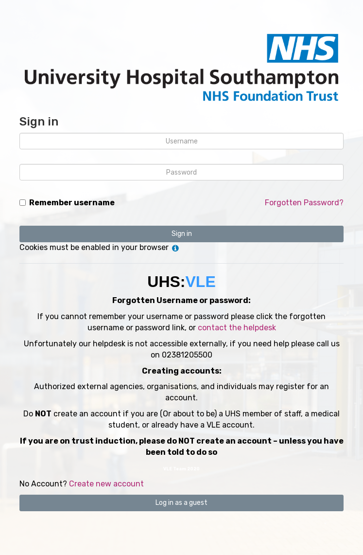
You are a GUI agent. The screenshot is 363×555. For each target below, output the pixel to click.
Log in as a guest (181, 503)
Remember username (72, 202)
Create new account (106, 483)
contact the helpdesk (237, 327)
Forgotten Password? (304, 202)
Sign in (182, 234)
